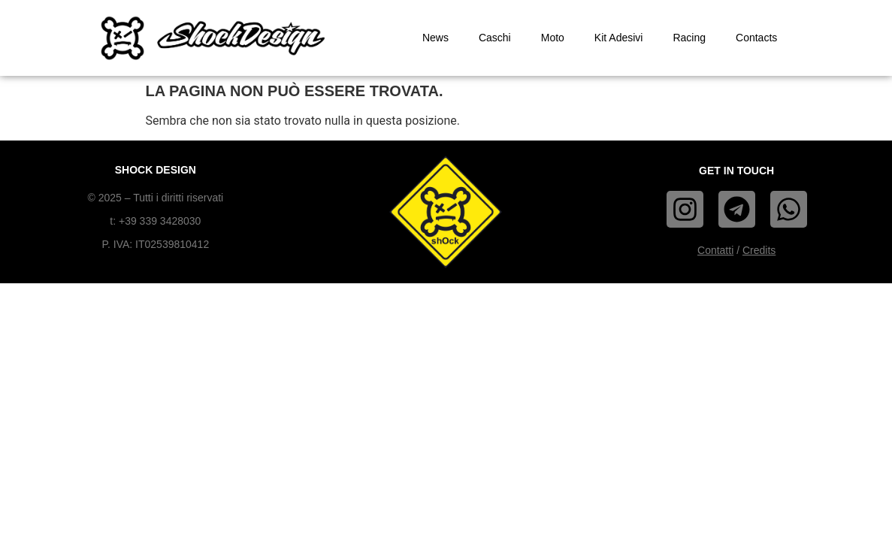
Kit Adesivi (618, 38)
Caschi (495, 38)
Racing (689, 38)
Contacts (756, 38)
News (435, 38)
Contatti (715, 250)
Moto (552, 38)
